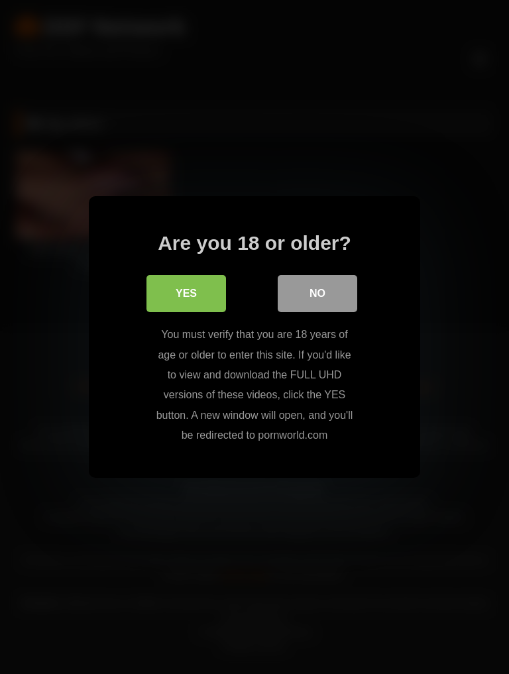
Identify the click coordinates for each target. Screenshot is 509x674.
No (317, 293)
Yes (186, 293)
